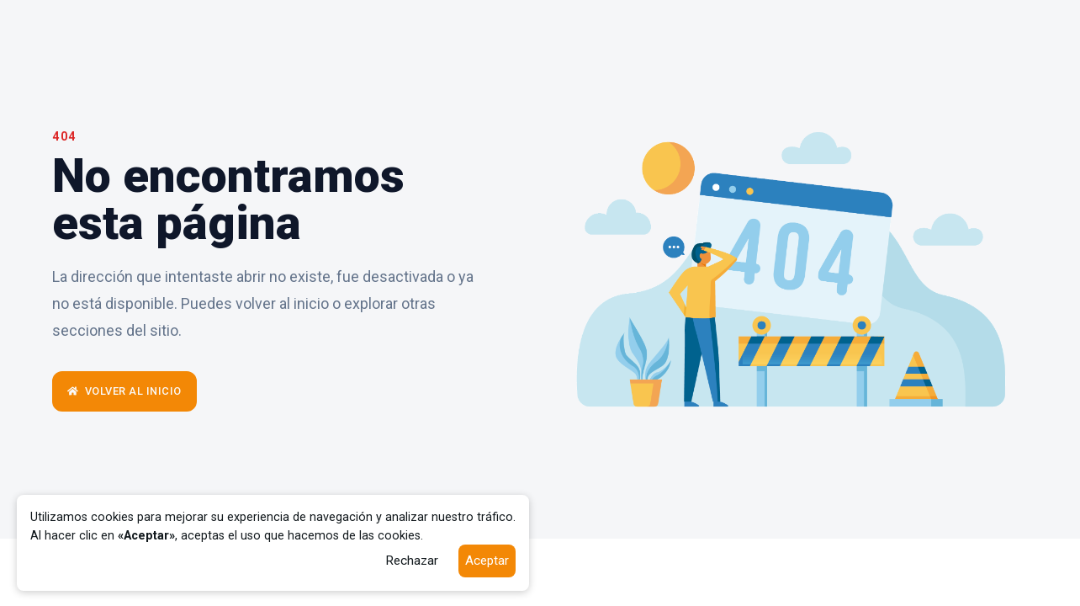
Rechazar (411, 560)
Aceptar (487, 560)
